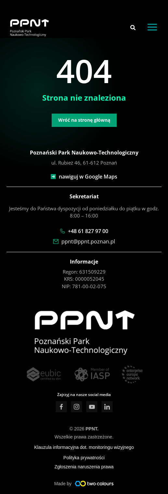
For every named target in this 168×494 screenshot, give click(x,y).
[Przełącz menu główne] (152, 27)
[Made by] (94, 484)
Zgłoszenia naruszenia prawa (83, 466)
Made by (63, 483)
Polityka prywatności (84, 457)
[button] (133, 28)
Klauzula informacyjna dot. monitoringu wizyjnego (84, 447)
